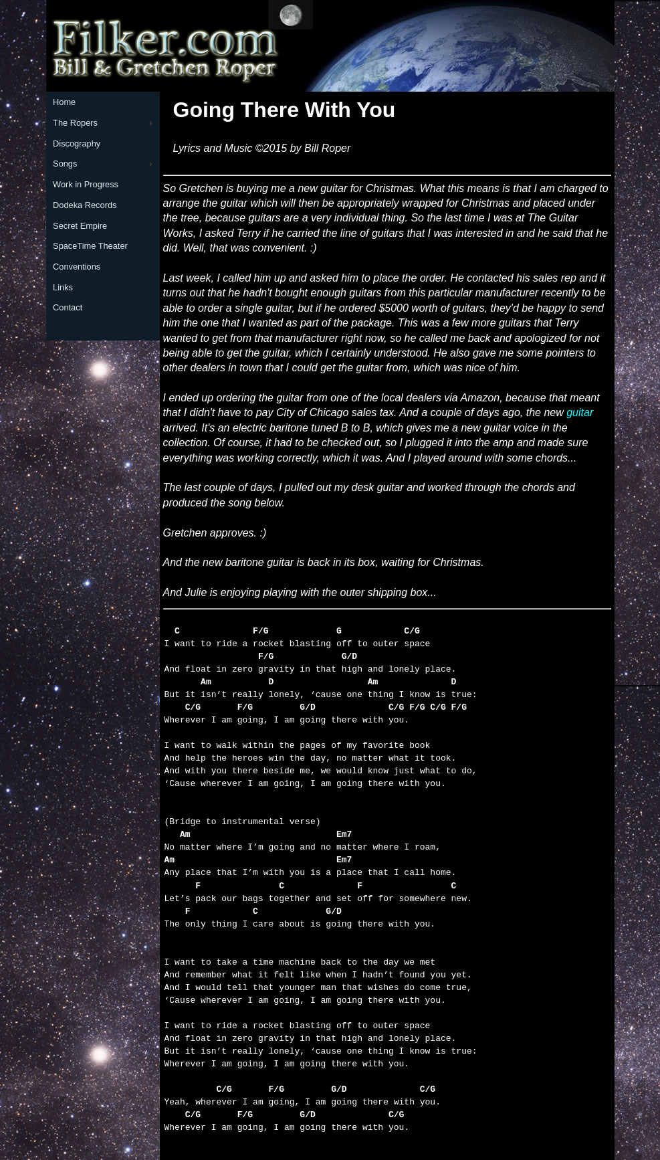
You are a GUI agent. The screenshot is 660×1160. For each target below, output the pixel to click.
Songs (65, 164)
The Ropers (75, 123)
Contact (67, 307)
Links (63, 287)
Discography (76, 143)
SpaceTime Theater (90, 246)
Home (64, 102)
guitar (579, 412)
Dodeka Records (84, 205)
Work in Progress (85, 184)
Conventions (76, 267)
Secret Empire (80, 226)
